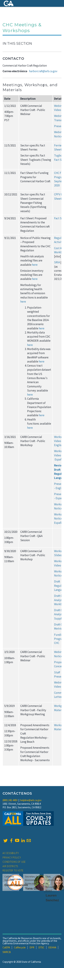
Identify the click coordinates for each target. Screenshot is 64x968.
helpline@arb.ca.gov (30, 800)
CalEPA (6, 947)
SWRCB (7, 952)
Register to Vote (13, 870)
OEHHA (52, 947)
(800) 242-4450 (10, 800)
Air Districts (10, 866)
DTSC (41, 947)
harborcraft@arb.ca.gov (43, 71)
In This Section (17, 43)
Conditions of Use (14, 861)
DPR (32, 947)
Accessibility (11, 853)
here (35, 265)
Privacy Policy (12, 857)
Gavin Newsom (16, 885)
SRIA (57, 262)
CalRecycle (20, 947)
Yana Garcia (34, 888)
